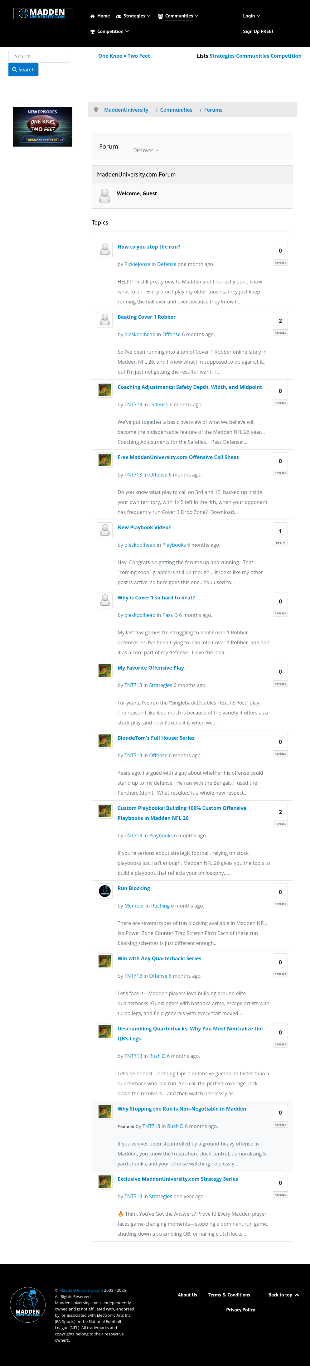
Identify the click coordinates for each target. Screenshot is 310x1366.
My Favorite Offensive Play (151, 667)
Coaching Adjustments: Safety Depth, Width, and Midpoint (190, 387)
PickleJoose (137, 264)
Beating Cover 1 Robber (147, 316)
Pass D (170, 615)
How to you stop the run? (149, 246)
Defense (166, 264)
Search (23, 69)
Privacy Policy (240, 1309)
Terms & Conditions (229, 1294)
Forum (108, 146)
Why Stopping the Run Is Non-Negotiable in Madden (182, 1108)
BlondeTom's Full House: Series (156, 737)
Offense (171, 334)
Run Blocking (134, 888)
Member (134, 905)
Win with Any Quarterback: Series (159, 958)
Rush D (157, 1056)
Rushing (160, 905)
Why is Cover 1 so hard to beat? (156, 597)
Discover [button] (143, 150)
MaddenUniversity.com (81, 1290)
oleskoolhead (139, 334)
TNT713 (133, 404)
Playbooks (174, 544)
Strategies (160, 685)
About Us (187, 1294)
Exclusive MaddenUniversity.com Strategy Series (178, 1178)
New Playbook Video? (144, 527)
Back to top (284, 1294)
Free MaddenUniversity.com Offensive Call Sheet (178, 457)
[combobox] (39, 56)
